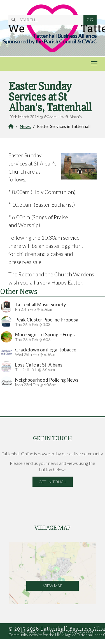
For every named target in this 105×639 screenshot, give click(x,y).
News (25, 126)
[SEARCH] (48, 20)
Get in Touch (52, 481)
